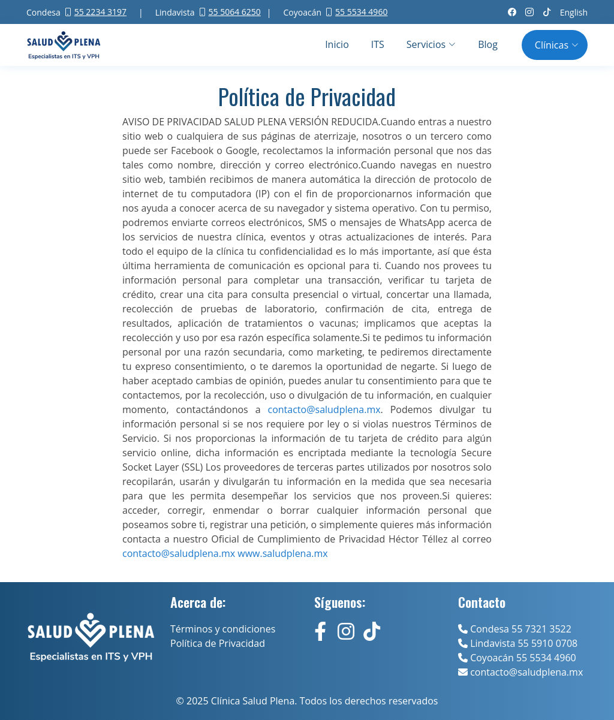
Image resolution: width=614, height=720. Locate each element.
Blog (488, 44)
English (574, 12)
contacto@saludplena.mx (178, 553)
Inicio (337, 44)
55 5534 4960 (361, 12)
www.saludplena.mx (282, 553)
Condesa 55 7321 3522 (514, 628)
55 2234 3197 (100, 12)
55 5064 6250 (235, 12)
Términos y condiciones (222, 628)
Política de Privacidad (217, 643)
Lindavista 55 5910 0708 (517, 643)
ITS (377, 44)
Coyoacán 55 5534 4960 (517, 657)
